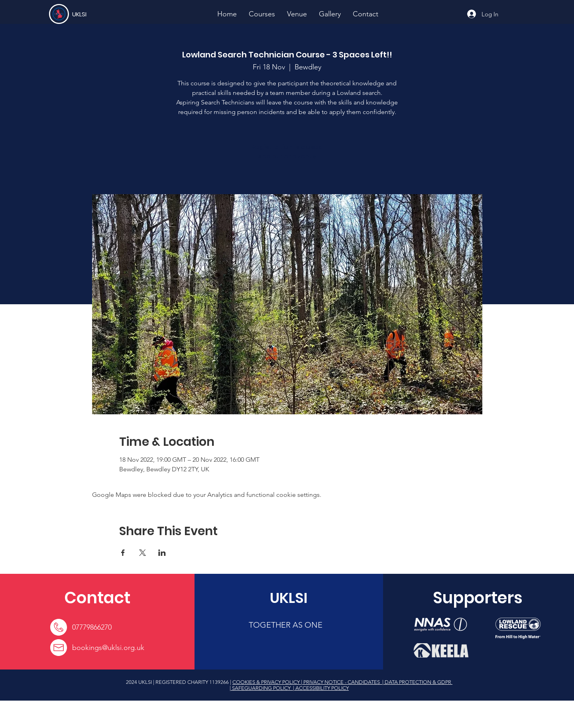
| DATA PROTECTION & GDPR (416, 682)
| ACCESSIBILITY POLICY (320, 688)
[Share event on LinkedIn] (162, 552)
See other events (287, 156)
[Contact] (97, 598)
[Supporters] (477, 598)
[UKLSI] (101, 14)
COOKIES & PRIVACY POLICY (266, 682)
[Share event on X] (142, 552)
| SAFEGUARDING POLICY (261, 688)
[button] (262, 14)
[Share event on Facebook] (123, 552)
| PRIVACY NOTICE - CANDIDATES (341, 682)
